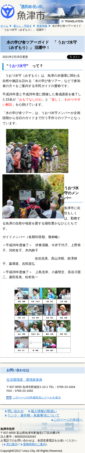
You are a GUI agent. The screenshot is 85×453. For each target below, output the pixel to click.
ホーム (4, 25)
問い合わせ (16, 411)
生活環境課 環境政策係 (24, 379)
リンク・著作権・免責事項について (33, 415)
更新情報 (42, 25)
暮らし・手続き (22, 25)
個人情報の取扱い (44, 411)
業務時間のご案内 (34, 444)
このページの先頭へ (68, 419)
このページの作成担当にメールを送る (37, 397)
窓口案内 (12, 444)
